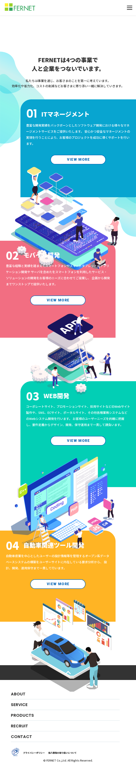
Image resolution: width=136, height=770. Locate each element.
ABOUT (18, 694)
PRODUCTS (22, 715)
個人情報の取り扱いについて (62, 752)
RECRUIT (19, 726)
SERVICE (19, 704)
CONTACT (21, 736)
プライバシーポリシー (34, 752)
